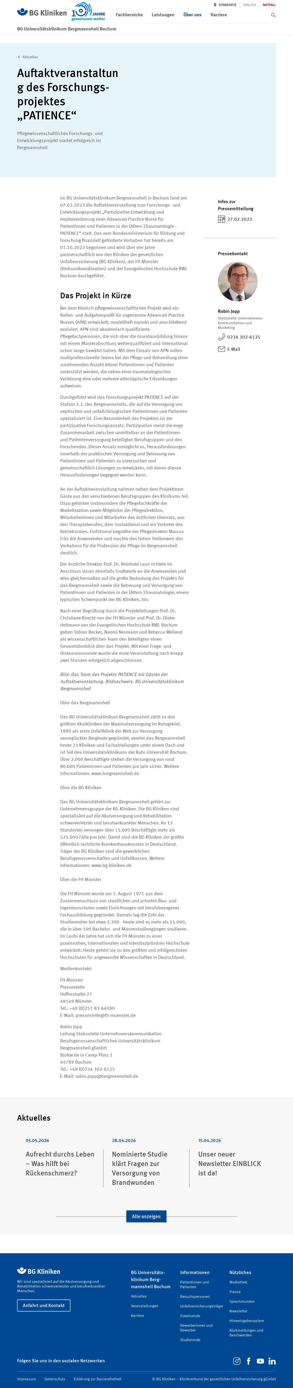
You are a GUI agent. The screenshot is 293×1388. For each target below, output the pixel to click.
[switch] (273, 8)
